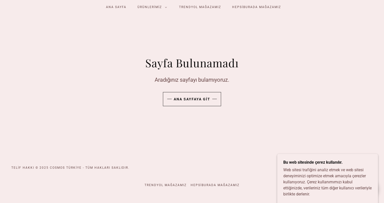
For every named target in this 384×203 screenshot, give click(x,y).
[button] (151, 7)
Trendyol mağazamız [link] (200, 7)
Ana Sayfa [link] (116, 7)
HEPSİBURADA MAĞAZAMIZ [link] (256, 7)
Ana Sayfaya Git (192, 99)
